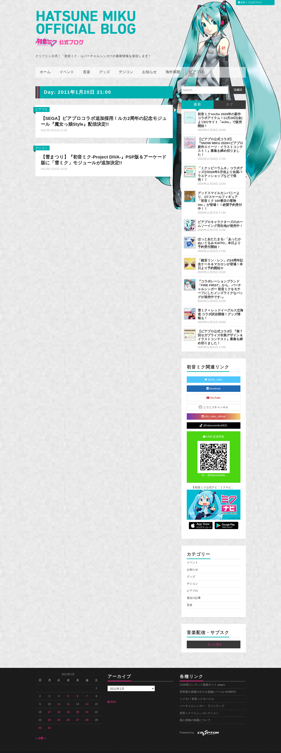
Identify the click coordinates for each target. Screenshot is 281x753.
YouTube (214, 391)
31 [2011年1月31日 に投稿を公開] (49, 722)
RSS (112, 696)
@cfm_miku (213, 373)
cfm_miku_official (213, 410)
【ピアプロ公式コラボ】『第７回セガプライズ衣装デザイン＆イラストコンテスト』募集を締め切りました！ (220, 331)
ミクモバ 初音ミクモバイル (197, 693)
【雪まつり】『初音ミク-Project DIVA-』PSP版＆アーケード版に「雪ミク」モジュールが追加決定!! (102, 154)
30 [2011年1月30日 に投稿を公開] (39, 722)
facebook (214, 382)
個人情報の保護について (195, 714)
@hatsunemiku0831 (213, 419)
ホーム (45, 66)
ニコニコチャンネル (213, 401)
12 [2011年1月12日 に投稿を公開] (68, 698)
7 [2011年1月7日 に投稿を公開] (87, 690)
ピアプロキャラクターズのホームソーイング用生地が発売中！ (220, 218)
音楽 (86, 66)
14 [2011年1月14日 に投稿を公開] (86, 698)
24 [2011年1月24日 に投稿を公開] (49, 714)
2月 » (42, 732)
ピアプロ (196, 66)
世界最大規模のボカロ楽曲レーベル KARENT (208, 686)
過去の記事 (194, 592)
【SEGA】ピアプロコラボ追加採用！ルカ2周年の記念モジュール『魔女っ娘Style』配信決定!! (102, 115)
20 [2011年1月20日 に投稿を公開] (77, 706)
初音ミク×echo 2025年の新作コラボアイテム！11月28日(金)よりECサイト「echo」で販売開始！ (220, 114)
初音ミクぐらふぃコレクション (199, 707)
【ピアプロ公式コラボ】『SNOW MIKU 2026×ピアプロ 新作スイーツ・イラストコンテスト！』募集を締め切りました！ (220, 141)
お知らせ (149, 66)
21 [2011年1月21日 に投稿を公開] (86, 706)
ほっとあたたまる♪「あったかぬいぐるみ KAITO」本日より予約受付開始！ (219, 237)
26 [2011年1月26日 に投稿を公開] (68, 714)
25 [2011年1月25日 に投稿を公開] (58, 714)
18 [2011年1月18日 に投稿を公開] (58, 706)
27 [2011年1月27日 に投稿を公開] (77, 714)
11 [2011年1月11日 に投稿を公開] (58, 698)
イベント (66, 66)
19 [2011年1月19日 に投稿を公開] (68, 706)
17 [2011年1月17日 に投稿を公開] (49, 706)
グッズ (104, 66)
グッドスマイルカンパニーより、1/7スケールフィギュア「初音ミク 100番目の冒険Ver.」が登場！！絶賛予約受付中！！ (220, 195)
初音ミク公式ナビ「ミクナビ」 (213, 481)
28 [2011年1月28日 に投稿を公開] (86, 714)
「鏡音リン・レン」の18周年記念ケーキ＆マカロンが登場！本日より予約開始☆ (220, 258)
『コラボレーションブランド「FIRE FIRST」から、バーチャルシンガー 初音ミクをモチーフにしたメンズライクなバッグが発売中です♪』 (220, 283)
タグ (230, 98)
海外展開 (173, 66)
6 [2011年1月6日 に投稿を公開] (77, 690)
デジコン (126, 66)
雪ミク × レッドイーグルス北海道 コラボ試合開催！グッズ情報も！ (220, 308)
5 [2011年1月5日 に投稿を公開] (68, 690)
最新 (197, 98)
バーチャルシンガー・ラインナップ (202, 700)
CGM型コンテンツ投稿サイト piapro (202, 679)
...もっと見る (213, 638)
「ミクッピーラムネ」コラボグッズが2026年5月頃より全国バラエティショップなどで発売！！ (220, 167)
